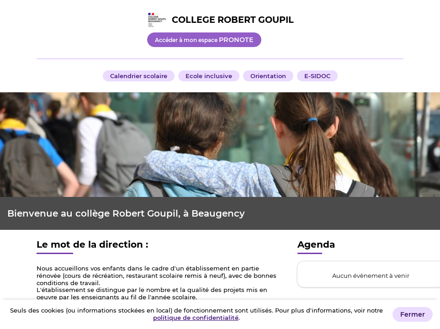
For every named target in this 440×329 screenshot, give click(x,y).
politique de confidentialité (196, 317)
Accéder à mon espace (204, 40)
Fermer (412, 314)
